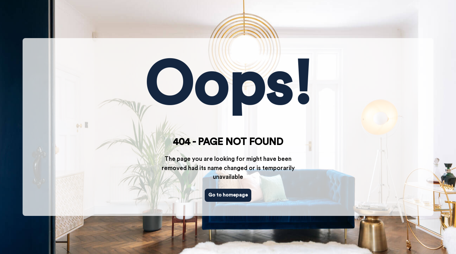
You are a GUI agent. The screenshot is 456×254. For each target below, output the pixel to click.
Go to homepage (228, 195)
